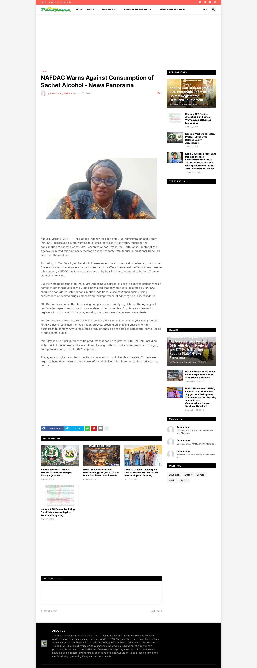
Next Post (155, 610)
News (90, 9)
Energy (188, 474)
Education (174, 474)
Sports (184, 480)
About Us (53, 2)
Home (43, 2)
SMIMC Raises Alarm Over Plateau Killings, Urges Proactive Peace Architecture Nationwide (101, 472)
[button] (205, 9)
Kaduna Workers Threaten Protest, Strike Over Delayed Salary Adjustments (56, 472)
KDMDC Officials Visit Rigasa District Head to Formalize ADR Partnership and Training (141, 472)
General (201, 474)
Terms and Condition (171, 9)
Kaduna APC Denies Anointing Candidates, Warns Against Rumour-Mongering (58, 512)
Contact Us (65, 2)
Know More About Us (137, 9)
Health (172, 480)
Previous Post (50, 610)
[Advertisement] (128, 42)
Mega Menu (109, 9)
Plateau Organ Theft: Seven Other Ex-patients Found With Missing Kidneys (200, 374)
